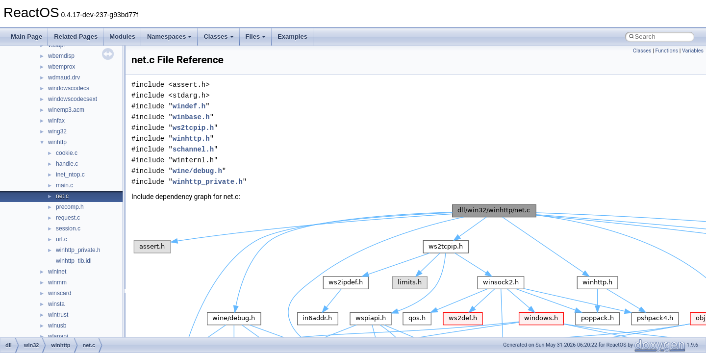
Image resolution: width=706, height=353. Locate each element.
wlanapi (58, 336)
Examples (292, 36)
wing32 (57, 131)
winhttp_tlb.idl (74, 260)
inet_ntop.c (70, 174)
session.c (68, 228)
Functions (666, 51)
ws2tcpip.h (193, 127)
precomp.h (70, 206)
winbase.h (191, 117)
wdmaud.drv (64, 77)
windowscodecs (68, 88)
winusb (57, 325)
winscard (59, 293)
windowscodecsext (72, 99)
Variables (693, 51)
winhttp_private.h (78, 250)
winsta (56, 304)
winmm (57, 282)
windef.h (189, 106)
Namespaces (169, 36)
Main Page (26, 36)
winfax (56, 120)
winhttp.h (191, 138)
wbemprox (61, 66)
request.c (68, 217)
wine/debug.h (197, 171)
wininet (57, 271)
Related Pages (76, 36)
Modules (122, 36)
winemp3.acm (66, 109)
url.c (61, 239)
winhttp (57, 142)
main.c (64, 185)
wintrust (58, 314)
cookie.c (66, 153)
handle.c (67, 163)
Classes (218, 36)
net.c (62, 196)
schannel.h (193, 149)
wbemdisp (61, 55)
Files (256, 36)
